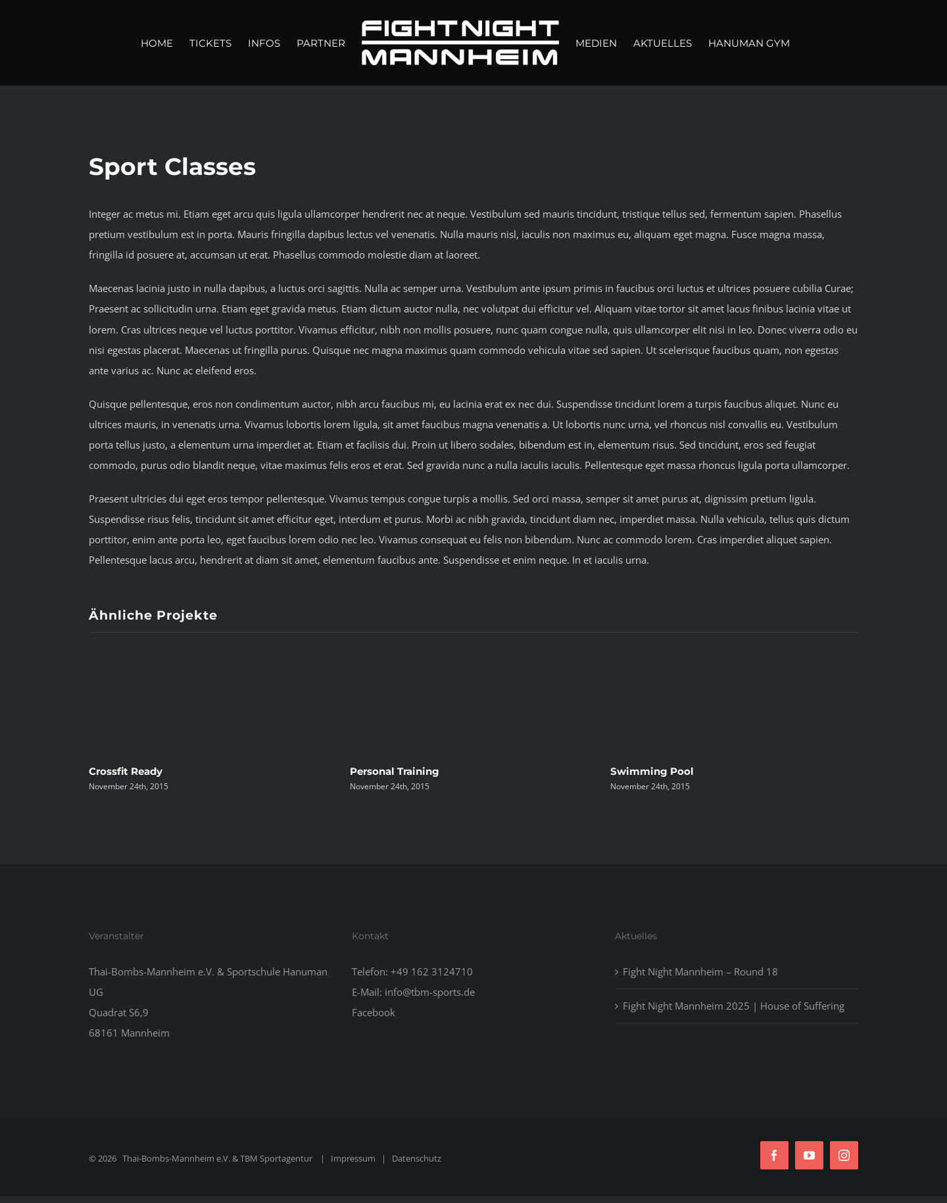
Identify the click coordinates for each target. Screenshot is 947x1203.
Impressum (353, 1158)
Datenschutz (416, 1158)
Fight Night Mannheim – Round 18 (700, 971)
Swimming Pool (652, 771)
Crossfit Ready (125, 771)
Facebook (373, 1012)
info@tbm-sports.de (430, 991)
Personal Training (394, 771)
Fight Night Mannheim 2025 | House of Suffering (733, 1005)
